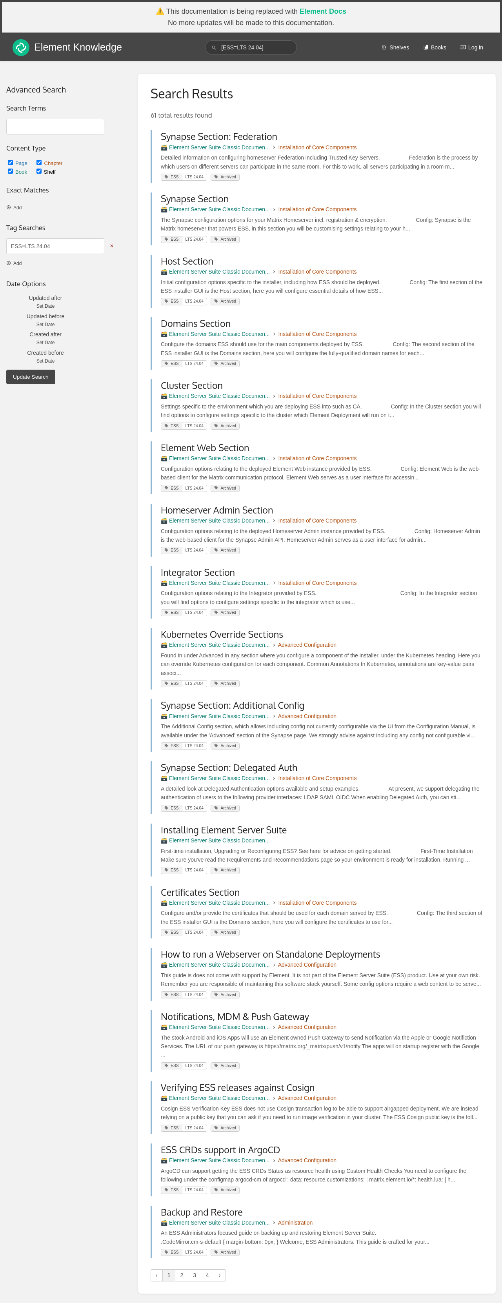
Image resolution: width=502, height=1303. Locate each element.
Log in (471, 47)
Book (18, 172)
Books (434, 47)
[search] (251, 47)
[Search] (214, 47)
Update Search (31, 377)
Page (18, 163)
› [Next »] (220, 1275)
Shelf (46, 172)
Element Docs (323, 11)
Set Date (45, 306)
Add (14, 208)
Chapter (49, 163)
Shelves (395, 47)
